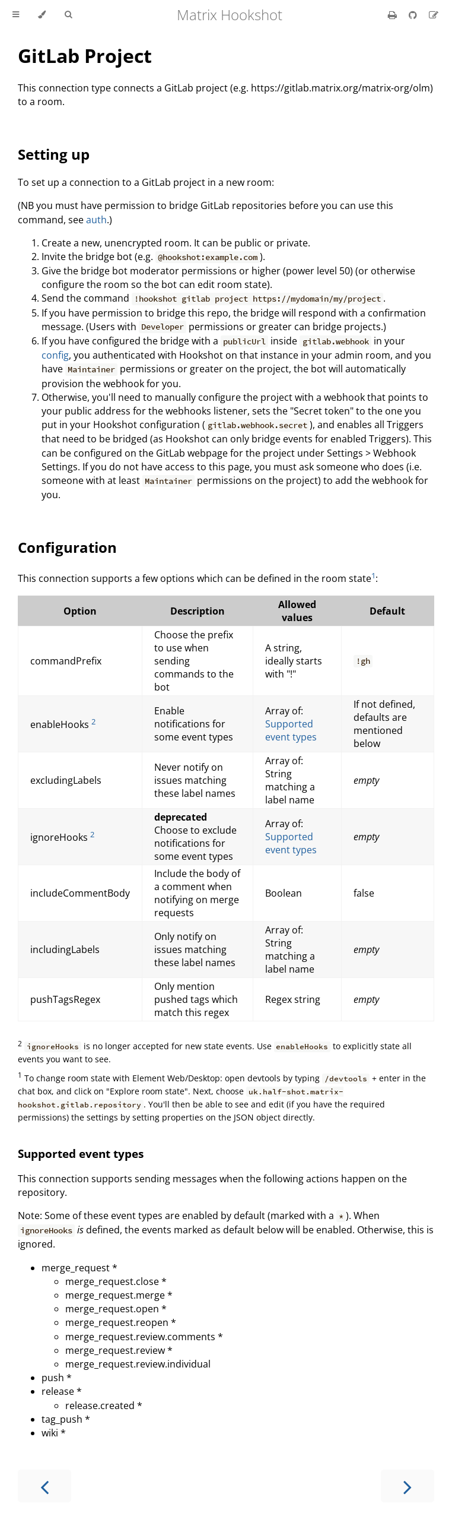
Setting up (54, 154)
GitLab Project (85, 55)
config (55, 355)
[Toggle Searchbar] (68, 15)
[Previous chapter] (44, 1486)
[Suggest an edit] (433, 14)
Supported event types (291, 730)
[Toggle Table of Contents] (15, 15)
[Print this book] (393, 14)
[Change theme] (41, 15)
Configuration (67, 547)
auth (96, 219)
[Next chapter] (407, 1486)
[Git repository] (414, 14)
